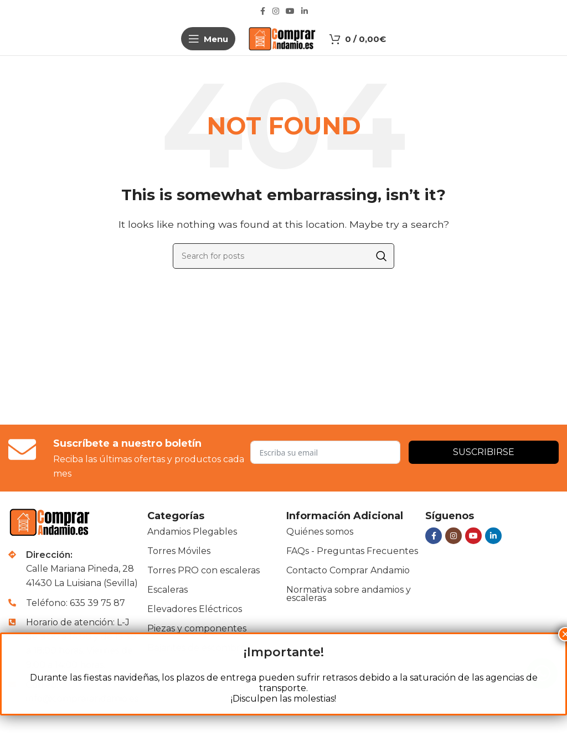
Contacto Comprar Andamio (348, 570)
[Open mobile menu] (208, 39)
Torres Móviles (178, 551)
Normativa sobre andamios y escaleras (348, 593)
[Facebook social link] (262, 11)
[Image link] (51, 521)
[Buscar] (283, 256)
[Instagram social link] (275, 11)
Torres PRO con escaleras (203, 570)
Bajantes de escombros (198, 647)
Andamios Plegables (192, 531)
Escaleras (167, 589)
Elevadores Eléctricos (194, 609)
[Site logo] (282, 38)
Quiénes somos (319, 531)
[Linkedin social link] (304, 11)
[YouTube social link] (290, 11)
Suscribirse (483, 452)
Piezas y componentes (196, 628)
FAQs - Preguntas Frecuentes (352, 551)
